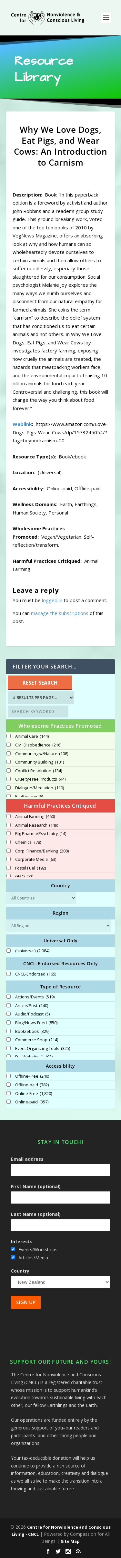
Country (20, 1271)
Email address (27, 1159)
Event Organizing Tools (42, 1048)
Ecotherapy (29, 796)
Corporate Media (35, 859)
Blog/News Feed (36, 1022)
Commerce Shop (36, 1040)
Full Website (34, 1057)
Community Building (39, 762)
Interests (22, 1241)
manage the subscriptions (59, 613)
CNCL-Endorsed (35, 974)
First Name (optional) (36, 1186)
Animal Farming (35, 816)
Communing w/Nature (41, 753)
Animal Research (36, 825)
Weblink (22, 424)
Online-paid (31, 1102)
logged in (52, 600)
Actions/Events (35, 997)
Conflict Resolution (38, 771)
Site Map (70, 1541)
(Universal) (32, 951)
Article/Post (31, 1005)
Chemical (28, 842)
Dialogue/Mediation (39, 788)
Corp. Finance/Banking (42, 851)
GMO (24, 876)
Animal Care (32, 736)
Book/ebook (32, 1031)
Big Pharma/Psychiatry (40, 833)
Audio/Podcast (32, 1014)
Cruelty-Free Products (40, 779)
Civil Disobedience (38, 745)
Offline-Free (32, 1076)
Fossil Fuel (30, 868)
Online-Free (33, 1093)
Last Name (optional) (36, 1214)
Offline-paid (32, 1085)
